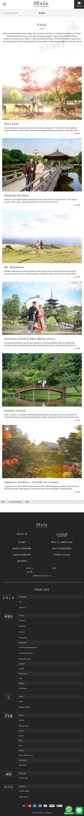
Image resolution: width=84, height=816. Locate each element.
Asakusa (22, 632)
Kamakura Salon (25, 659)
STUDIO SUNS (24, 791)
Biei (20, 601)
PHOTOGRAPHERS (61, 548)
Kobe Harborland (26, 755)
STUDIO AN (23, 778)
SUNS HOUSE (24, 797)
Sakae (21, 701)
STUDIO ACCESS (61, 554)
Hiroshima (23, 765)
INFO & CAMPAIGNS (62, 542)
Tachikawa (23, 637)
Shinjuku (22, 626)
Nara (21, 745)
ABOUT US (22, 534)
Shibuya (22, 620)
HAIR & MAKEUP (22, 554)
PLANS (22, 542)
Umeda (21, 720)
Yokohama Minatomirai (28, 647)
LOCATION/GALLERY (15, 502)
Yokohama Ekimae (26, 653)
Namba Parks (24, 726)
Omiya (21, 668)
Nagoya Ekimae (25, 707)
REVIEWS (22, 561)
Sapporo (22, 607)
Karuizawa (23, 688)
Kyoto (21, 735)
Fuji (20, 678)
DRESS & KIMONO (22, 548)
